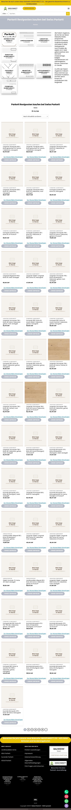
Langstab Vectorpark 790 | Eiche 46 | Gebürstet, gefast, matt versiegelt (12, 451)
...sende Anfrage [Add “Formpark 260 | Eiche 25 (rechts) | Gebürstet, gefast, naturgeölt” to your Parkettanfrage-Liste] (32, 377)
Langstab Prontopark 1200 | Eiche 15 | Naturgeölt (35, 493)
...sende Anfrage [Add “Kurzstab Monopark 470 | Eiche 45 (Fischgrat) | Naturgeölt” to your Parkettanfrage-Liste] (56, 681)
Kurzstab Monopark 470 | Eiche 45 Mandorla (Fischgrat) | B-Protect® (34, 625)
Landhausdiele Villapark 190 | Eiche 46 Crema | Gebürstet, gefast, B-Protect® (35, 582)
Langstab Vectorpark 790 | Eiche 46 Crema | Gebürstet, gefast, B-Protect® (35, 408)
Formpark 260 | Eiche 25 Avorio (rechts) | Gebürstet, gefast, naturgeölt (58, 322)
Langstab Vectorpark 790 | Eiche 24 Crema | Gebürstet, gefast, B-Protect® (59, 234)
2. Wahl (64, 50)
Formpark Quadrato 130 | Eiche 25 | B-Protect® (11, 233)
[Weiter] (46, 729)
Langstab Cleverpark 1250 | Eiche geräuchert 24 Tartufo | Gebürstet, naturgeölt (12, 148)
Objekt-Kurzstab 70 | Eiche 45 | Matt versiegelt (11, 581)
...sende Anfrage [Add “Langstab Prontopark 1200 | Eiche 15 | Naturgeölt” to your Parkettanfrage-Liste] (32, 506)
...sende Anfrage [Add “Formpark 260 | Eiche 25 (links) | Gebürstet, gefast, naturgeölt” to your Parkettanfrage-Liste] (9, 377)
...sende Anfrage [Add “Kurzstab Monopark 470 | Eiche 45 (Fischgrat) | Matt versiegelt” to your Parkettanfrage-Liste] (32, 681)
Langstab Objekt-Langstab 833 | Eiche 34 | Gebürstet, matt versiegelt (35, 537)
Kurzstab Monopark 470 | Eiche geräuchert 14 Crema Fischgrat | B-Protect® (58, 494)
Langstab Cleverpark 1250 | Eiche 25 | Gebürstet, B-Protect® (58, 148)
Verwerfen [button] (41, 4)
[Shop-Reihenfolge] (35, 116)
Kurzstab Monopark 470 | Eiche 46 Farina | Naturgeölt (12, 712)
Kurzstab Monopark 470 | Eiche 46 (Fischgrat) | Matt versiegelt (11, 494)
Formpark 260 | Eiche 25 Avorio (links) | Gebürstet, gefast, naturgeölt (34, 322)
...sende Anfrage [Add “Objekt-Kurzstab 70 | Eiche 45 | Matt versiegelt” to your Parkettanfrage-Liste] (9, 594)
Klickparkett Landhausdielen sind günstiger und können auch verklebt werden (37, 779)
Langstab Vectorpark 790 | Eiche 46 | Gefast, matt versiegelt (11, 408)
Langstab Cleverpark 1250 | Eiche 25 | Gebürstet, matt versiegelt (35, 191)
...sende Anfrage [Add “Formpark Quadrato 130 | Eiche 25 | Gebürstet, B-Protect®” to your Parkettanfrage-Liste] (32, 246)
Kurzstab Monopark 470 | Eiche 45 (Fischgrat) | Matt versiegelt (35, 668)
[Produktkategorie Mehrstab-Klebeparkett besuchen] (26, 71)
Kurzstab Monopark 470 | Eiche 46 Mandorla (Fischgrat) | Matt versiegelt (59, 451)
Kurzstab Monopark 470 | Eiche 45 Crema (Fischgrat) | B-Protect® (59, 625)
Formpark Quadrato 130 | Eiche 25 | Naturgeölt (58, 190)
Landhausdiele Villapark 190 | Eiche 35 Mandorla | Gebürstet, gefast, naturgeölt (12, 538)
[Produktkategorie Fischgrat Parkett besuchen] (9, 71)
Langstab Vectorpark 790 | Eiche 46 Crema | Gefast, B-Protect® (59, 365)
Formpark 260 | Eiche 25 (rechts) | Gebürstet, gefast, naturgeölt (35, 365)
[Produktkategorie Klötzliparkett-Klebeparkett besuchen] (44, 71)
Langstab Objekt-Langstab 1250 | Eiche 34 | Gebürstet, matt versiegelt (58, 582)
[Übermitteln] (68, 13)
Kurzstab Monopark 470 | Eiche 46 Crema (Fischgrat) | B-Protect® (35, 451)
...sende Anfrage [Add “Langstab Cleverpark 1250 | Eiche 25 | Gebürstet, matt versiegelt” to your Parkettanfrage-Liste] (32, 203)
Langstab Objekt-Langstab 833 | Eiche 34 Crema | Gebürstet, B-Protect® (58, 537)
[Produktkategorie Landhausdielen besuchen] (26, 39)
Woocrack (40, 809)
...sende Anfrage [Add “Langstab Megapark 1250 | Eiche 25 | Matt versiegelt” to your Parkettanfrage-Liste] (9, 291)
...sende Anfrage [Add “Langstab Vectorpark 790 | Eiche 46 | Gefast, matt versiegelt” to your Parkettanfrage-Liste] (9, 420)
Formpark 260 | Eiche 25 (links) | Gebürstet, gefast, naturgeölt (11, 365)
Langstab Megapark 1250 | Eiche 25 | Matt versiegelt (11, 276)
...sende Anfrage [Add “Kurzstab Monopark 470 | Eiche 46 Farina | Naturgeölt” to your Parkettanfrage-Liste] (9, 723)
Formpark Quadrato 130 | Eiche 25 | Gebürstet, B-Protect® (34, 234)
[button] (69, 8)
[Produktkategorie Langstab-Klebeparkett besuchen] (44, 39)
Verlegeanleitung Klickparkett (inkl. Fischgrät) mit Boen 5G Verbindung (7, 779)
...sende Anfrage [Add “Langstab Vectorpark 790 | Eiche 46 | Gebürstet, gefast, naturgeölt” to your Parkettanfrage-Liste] (56, 420)
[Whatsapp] (66, 801)
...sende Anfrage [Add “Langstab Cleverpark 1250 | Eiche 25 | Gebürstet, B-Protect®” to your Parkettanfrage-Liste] (56, 160)
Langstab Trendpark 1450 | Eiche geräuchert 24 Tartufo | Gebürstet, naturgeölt (35, 148)
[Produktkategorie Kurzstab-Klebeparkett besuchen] (9, 55)
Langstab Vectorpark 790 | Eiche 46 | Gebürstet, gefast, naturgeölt (59, 408)
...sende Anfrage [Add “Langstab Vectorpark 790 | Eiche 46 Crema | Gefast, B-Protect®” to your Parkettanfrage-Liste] (56, 377)
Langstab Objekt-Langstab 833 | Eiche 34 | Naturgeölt (35, 276)
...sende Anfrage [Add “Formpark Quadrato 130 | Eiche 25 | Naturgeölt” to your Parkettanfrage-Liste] (56, 203)
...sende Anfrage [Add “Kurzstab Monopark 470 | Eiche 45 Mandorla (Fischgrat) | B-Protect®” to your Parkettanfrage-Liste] (32, 637)
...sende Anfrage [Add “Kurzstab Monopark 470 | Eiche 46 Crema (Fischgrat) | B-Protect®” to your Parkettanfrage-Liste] (32, 463)
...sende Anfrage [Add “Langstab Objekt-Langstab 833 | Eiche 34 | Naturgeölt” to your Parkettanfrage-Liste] (32, 291)
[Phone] (66, 792)
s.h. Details (58, 65)
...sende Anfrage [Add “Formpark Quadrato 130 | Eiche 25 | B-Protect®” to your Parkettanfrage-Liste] (9, 246)
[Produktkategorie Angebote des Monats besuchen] (9, 39)
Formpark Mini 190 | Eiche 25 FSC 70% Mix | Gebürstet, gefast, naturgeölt (12, 625)
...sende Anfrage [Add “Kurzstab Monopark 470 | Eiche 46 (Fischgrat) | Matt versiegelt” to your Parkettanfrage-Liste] (9, 506)
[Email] (66, 796)
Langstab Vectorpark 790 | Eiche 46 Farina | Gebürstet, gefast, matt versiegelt (12, 322)
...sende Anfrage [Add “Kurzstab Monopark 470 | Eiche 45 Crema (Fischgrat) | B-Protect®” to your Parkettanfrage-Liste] (56, 637)
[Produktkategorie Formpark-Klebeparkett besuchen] (9, 87)
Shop (35, 803)
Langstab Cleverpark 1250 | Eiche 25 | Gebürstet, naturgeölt (11, 191)
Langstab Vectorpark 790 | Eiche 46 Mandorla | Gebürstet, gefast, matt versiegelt (58, 278)
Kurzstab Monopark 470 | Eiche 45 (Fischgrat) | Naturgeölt (58, 668)
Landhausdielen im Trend (22, 777)
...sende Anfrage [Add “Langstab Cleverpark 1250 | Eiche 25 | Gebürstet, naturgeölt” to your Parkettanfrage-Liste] (9, 203)
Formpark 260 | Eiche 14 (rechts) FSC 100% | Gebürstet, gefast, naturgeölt (10, 669)
